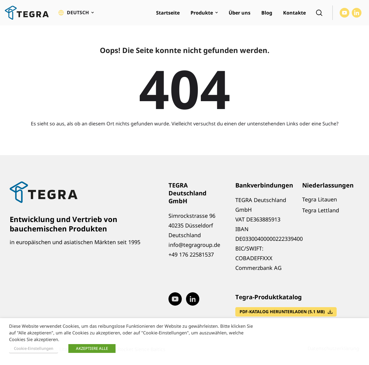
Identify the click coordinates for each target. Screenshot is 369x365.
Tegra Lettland (320, 212)
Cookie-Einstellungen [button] (33, 348)
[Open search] (319, 14)
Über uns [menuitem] (239, 14)
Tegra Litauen (319, 201)
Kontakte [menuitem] (294, 14)
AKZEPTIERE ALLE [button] (92, 348)
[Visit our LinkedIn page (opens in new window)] (356, 14)
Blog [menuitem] (266, 14)
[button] (76, 14)
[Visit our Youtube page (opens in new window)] (344, 14)
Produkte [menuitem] (202, 14)
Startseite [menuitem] (168, 14)
